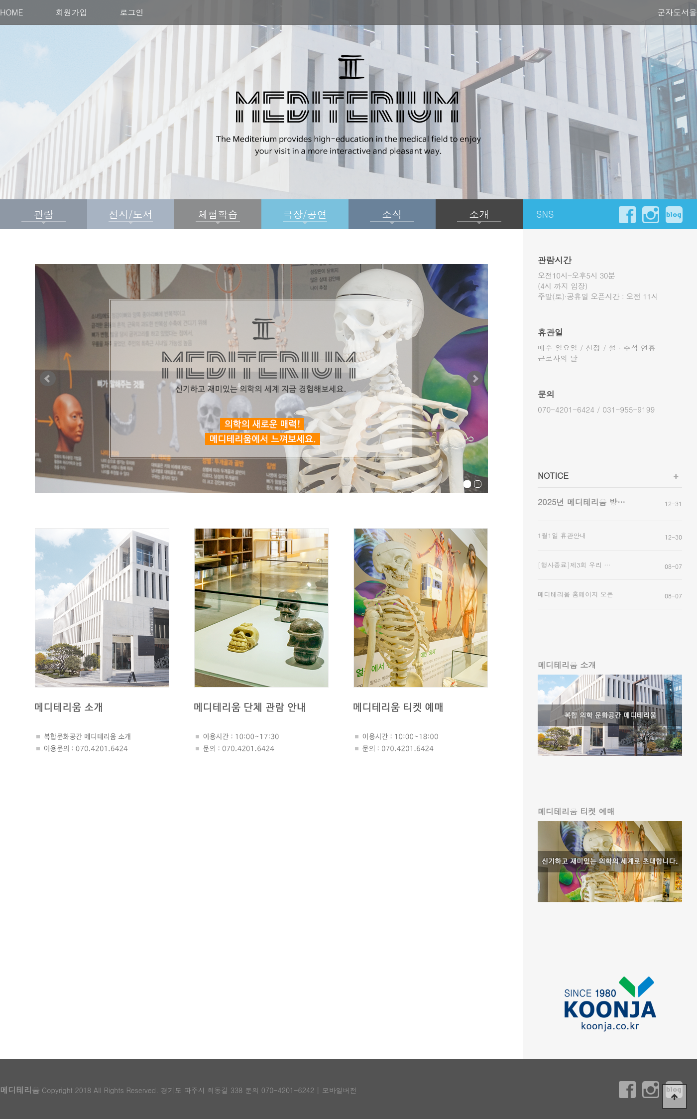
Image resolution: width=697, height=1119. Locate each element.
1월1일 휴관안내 (562, 535)
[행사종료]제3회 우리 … (574, 564)
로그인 (132, 12)
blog (674, 214)
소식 (392, 214)
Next (475, 379)
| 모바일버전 (336, 1090)
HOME (11, 12)
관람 (44, 214)
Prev (48, 379)
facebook (627, 214)
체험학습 (218, 214)
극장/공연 (305, 214)
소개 (479, 214)
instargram (650, 214)
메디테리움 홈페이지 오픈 (575, 594)
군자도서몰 (677, 12)
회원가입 (72, 12)
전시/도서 (130, 214)
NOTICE (553, 475)
